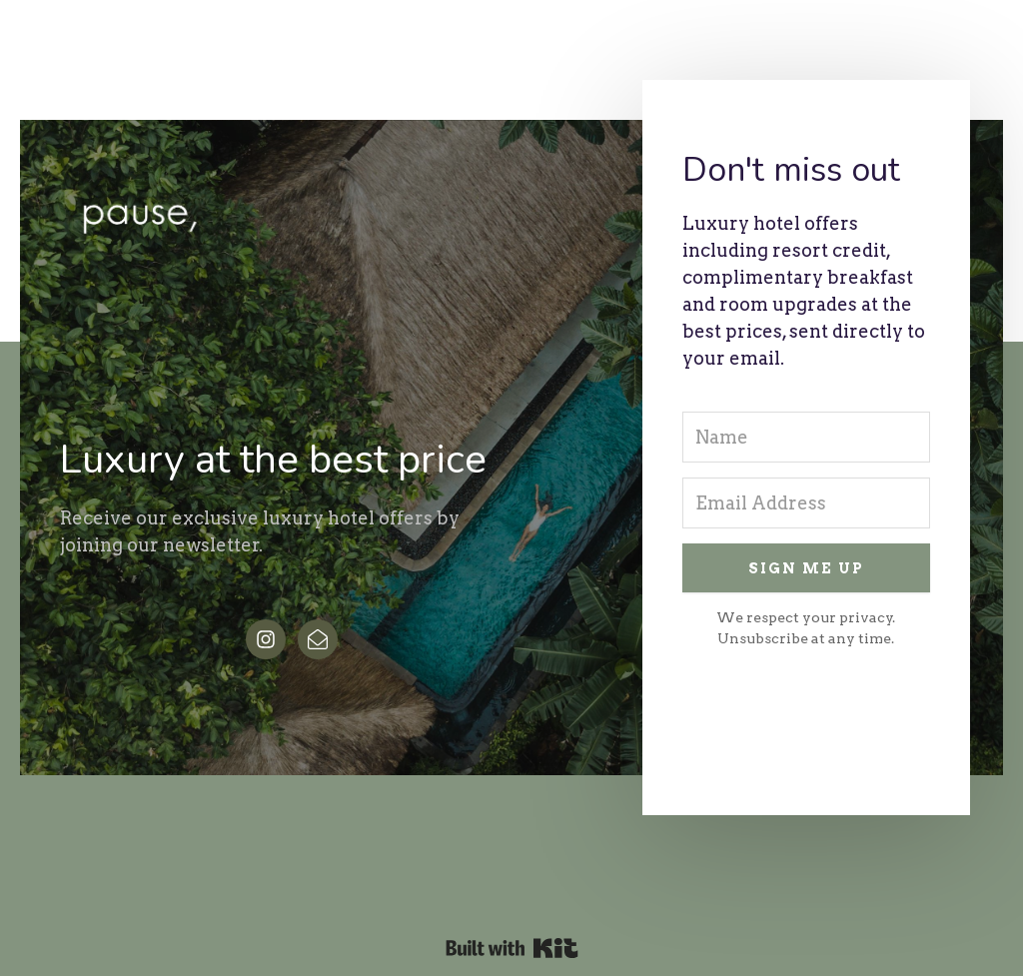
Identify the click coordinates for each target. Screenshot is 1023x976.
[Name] (806, 437)
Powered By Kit (512, 948)
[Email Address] (806, 503)
